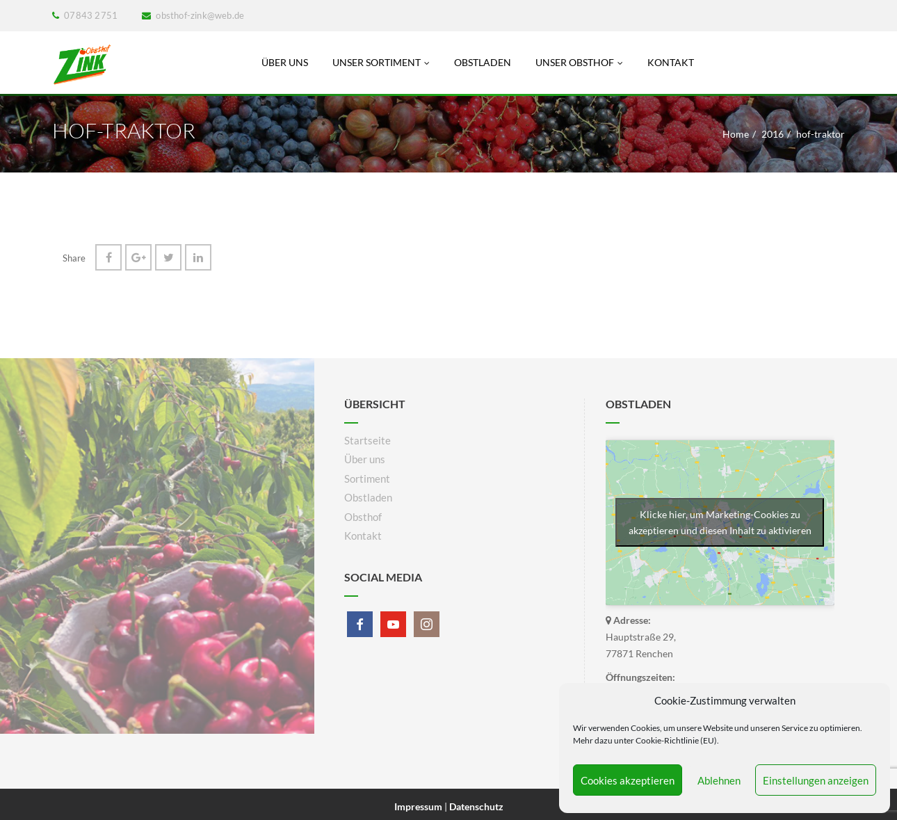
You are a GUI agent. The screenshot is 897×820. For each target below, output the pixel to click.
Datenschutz (476, 806)
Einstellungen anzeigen (815, 780)
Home (735, 134)
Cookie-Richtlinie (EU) (676, 740)
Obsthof (363, 517)
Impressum (419, 806)
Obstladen (482, 62)
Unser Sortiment (381, 62)
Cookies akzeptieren (627, 780)
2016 (772, 134)
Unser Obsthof (579, 62)
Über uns (284, 62)
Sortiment (367, 478)
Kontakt (670, 62)
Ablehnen (719, 780)
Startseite (367, 440)
